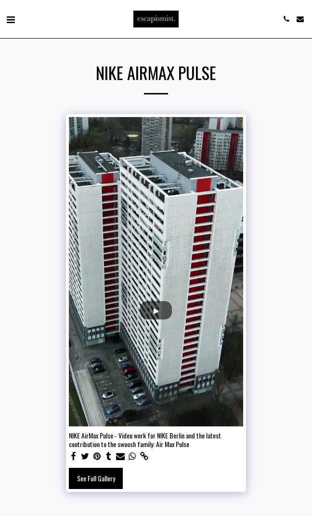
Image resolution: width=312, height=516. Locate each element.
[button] (10, 18)
